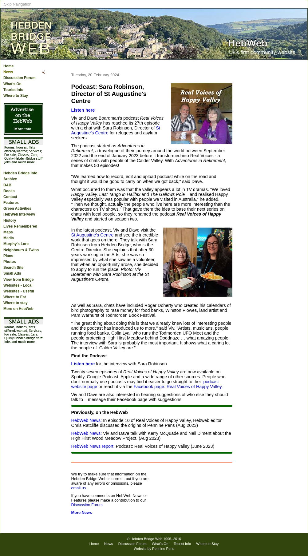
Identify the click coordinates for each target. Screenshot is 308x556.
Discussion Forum (19, 78)
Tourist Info (13, 90)
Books (9, 191)
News (8, 72)
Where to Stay (15, 95)
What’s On (12, 84)
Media (8, 238)
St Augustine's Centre (92, 234)
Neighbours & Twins (21, 250)
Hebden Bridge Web (147, 539)
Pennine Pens (163, 548)
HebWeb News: (86, 420)
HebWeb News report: (93, 446)
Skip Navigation (17, 4)
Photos (9, 262)
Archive (10, 179)
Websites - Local (17, 285)
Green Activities (17, 208)
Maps (8, 232)
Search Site (13, 267)
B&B (7, 185)
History (9, 220)
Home (8, 66)
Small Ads (12, 273)
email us (78, 488)
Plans (8, 256)
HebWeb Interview (19, 214)
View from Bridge (18, 279)
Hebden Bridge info (20, 173)
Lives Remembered (20, 226)
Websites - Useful (18, 291)
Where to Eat (14, 297)
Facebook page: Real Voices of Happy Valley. (178, 386)
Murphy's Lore (16, 244)
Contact (10, 197)
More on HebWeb (18, 309)
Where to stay (15, 303)
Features (11, 203)
